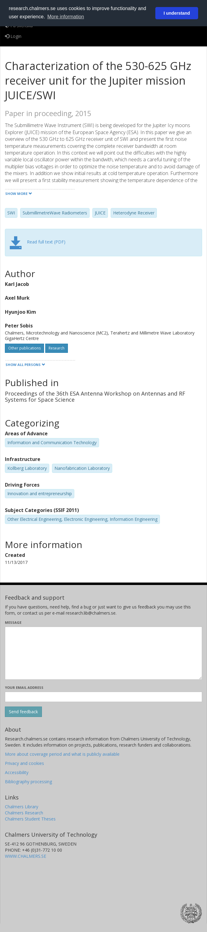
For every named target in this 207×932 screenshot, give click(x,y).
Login (13, 36)
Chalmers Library (21, 807)
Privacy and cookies (24, 763)
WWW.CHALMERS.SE (25, 856)
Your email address (24, 687)
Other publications (24, 348)
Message (13, 622)
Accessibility (16, 772)
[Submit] (23, 712)
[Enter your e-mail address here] (103, 697)
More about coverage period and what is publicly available (62, 754)
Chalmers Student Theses (30, 819)
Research (57, 348)
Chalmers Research (24, 813)
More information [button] (65, 16)
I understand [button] (177, 13)
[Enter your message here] (103, 653)
